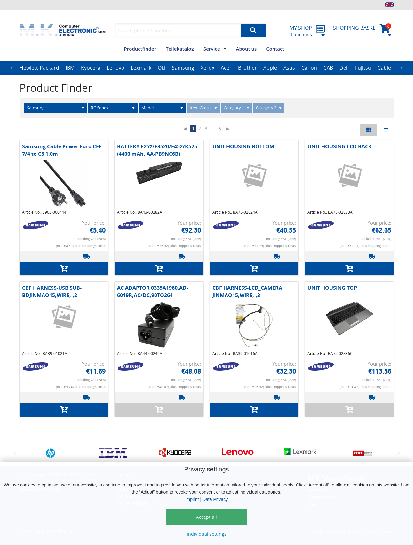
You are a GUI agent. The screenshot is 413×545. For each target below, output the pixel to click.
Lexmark (141, 67)
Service (211, 48)
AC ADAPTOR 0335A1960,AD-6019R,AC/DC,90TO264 (152, 291)
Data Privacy (215, 499)
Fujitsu (363, 67)
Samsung (183, 67)
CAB (328, 67)
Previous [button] (11, 68)
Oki (161, 67)
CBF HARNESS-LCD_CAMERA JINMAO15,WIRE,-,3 (247, 291)
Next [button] (402, 68)
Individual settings (206, 534)
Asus (289, 67)
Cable (384, 67)
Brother (247, 67)
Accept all (206, 517)
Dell (344, 67)
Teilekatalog (180, 48)
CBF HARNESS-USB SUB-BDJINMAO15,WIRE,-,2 (52, 291)
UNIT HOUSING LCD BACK (339, 146)
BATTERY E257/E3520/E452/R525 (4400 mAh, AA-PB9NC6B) (157, 150)
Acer (226, 67)
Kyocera (90, 67)
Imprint (192, 499)
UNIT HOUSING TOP (332, 287)
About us (246, 48)
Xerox (207, 67)
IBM (70, 67)
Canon (309, 67)
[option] (39, 68)
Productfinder (140, 48)
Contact (275, 48)
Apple (270, 67)
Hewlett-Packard (39, 67)
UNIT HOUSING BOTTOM (243, 146)
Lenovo (115, 67)
